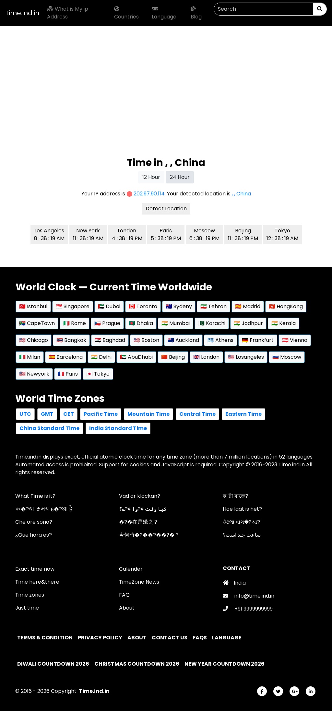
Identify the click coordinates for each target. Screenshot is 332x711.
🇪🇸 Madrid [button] (247, 306)
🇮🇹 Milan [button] (29, 357)
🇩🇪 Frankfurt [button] (258, 340)
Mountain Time (148, 414)
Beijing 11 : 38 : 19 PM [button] (243, 234)
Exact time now (34, 569)
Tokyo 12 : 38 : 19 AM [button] (282, 234)
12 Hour (151, 177)
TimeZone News (139, 582)
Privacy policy (100, 637)
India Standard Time (118, 428)
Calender (131, 569)
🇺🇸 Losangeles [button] (246, 357)
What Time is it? (35, 496)
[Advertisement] (166, 71)
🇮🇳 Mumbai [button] (175, 323)
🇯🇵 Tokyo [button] (98, 374)
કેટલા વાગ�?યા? (241, 522)
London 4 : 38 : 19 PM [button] (127, 234)
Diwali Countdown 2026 (53, 664)
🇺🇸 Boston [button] (146, 340)
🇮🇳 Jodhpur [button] (248, 323)
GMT (47, 414)
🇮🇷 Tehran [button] (213, 306)
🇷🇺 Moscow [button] (286, 357)
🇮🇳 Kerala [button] (283, 323)
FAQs (200, 637)
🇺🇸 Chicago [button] (33, 340)
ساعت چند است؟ (242, 535)
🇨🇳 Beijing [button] (173, 357)
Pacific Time (101, 414)
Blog (196, 13)
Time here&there (37, 582)
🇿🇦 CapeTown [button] (37, 323)
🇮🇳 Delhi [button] (101, 357)
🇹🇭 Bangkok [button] (71, 340)
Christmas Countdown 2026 (136, 664)
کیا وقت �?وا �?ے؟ (143, 509)
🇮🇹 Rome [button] (74, 323)
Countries (126, 13)
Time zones (29, 595)
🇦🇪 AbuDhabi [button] (136, 357)
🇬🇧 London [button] (206, 357)
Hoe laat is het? (242, 509)
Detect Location (166, 208)
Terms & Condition (45, 637)
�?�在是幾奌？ (138, 522)
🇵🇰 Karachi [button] (211, 323)
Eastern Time (243, 414)
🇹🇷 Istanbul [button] (33, 306)
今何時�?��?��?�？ (149, 535)
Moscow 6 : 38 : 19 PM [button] (204, 234)
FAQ (124, 595)
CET (68, 414)
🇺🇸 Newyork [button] (34, 374)
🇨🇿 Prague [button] (107, 323)
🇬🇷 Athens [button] (220, 340)
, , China (241, 193)
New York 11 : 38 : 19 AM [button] (88, 234)
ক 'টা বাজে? (235, 496)
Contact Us (170, 637)
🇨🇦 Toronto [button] (143, 306)
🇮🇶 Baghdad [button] (110, 340)
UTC (25, 414)
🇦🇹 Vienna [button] (294, 340)
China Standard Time (49, 428)
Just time (27, 608)
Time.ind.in (22, 12)
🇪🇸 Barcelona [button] (66, 357)
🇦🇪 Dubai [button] (109, 306)
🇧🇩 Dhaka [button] (141, 323)
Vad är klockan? (139, 496)
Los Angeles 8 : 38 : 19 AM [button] (49, 234)
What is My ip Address (67, 12)
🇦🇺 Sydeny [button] (179, 306)
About (127, 608)
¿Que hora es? (33, 535)
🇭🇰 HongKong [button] (286, 306)
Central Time (197, 414)
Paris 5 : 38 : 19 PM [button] (166, 234)
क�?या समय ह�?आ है (43, 509)
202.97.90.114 (149, 193)
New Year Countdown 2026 (224, 664)
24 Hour (180, 177)
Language (164, 13)
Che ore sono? (33, 522)
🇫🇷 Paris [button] (68, 374)
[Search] (263, 9)
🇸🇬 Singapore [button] (72, 306)
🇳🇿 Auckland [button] (183, 340)
